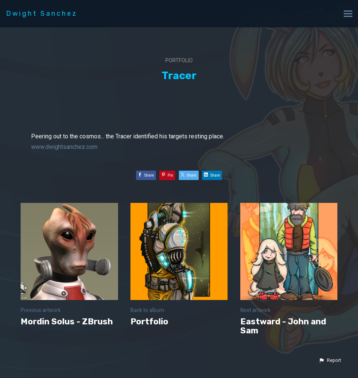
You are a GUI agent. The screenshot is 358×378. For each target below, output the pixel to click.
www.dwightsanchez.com (64, 146)
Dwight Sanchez (42, 13)
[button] (330, 360)
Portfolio (179, 60)
